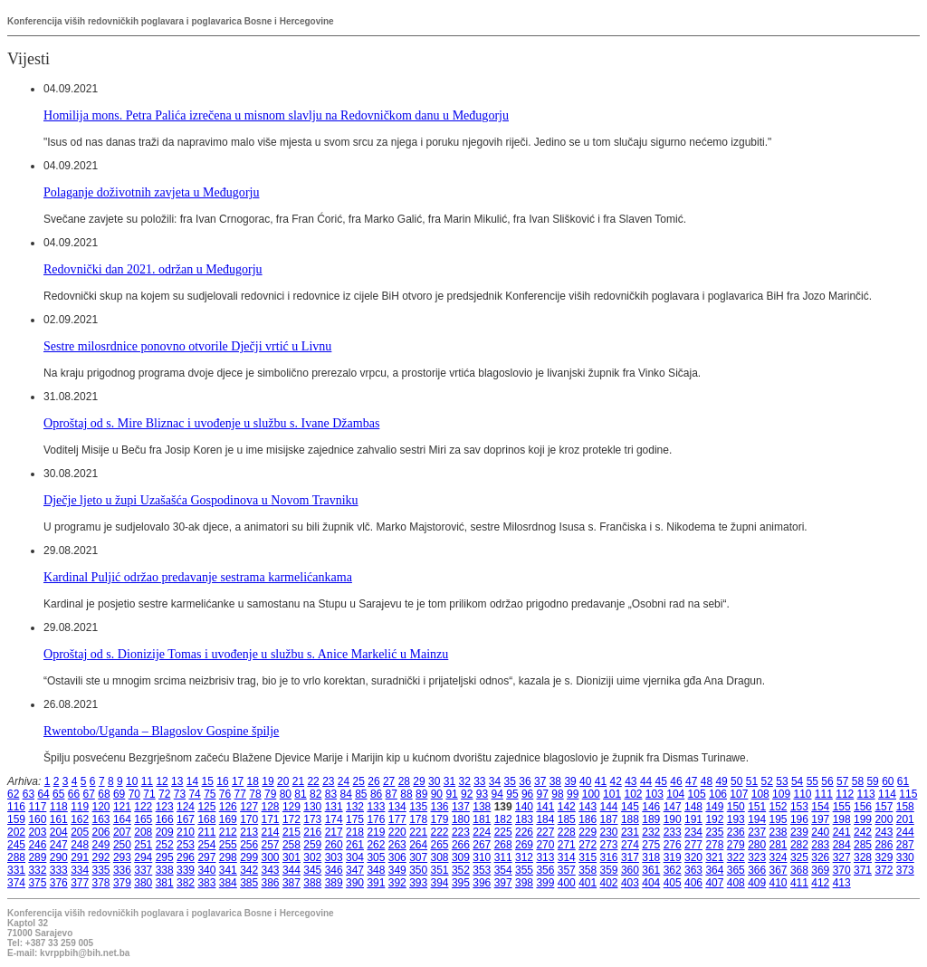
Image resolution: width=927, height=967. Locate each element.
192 (714, 819)
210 (186, 832)
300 (271, 857)
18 (253, 781)
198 (842, 819)
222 (440, 832)
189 (651, 819)
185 (567, 819)
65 (58, 794)
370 (842, 870)
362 (673, 870)
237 (757, 832)
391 (376, 882)
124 (186, 806)
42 (615, 781)
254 (206, 844)
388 (312, 882)
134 (397, 806)
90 (437, 794)
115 (908, 794)
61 (903, 781)
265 (440, 844)
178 (418, 819)
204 (59, 832)
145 (630, 806)
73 (180, 794)
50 (736, 781)
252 (165, 844)
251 (143, 844)
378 (101, 882)
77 (240, 794)
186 (587, 819)
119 (80, 806)
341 (228, 870)
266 (461, 844)
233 (673, 832)
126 (228, 806)
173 (312, 819)
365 (736, 870)
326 (820, 857)
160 (37, 819)
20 (283, 781)
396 (482, 882)
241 (842, 832)
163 (101, 819)
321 (714, 857)
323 (757, 857)
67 (89, 794)
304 (355, 857)
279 (736, 844)
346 (334, 870)
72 (164, 794)
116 (16, 806)
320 (693, 857)
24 (343, 781)
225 (503, 832)
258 (291, 844)
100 (591, 794)
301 (291, 857)
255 (228, 844)
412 (820, 882)
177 (397, 819)
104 (675, 794)
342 (249, 870)
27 (389, 781)
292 (101, 857)
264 (418, 844)
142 (567, 806)
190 (673, 819)
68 (104, 794)
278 (714, 844)
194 (757, 819)
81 (300, 794)
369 (820, 870)
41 (601, 781)
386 (271, 882)
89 (421, 794)
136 (440, 806)
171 (271, 819)
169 (228, 819)
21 (298, 781)
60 (888, 781)
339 (186, 870)
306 (397, 857)
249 (101, 844)
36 (524, 781)
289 (37, 857)
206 (101, 832)
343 (271, 870)
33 (479, 781)
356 (545, 870)
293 (122, 857)
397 (503, 882)
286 (883, 844)
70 (134, 794)
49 (721, 781)
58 (858, 781)
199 (863, 819)
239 (799, 832)
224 (482, 832)
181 (482, 819)
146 (651, 806)
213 (249, 832)
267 (482, 844)
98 (557, 794)
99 (572, 794)
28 (404, 781)
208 (143, 832)
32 (464, 781)
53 (782, 781)
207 (122, 832)
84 (345, 794)
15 (208, 781)
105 (697, 794)
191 (693, 819)
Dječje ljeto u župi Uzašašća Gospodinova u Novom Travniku (200, 500)
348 (376, 870)
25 (359, 781)
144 (609, 806)
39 (570, 781)
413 (842, 882)
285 (863, 844)
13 (177, 781)
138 (482, 806)
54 (797, 781)
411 (799, 882)
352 (461, 870)
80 (285, 794)
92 (467, 794)
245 (16, 844)
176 (376, 819)
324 (778, 857)
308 (440, 857)
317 (630, 857)
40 (585, 781)
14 (192, 781)
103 (654, 794)
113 (866, 794)
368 (799, 870)
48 (706, 781)
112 (845, 794)
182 (503, 819)
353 (482, 870)
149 (714, 806)
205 (80, 832)
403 (630, 882)
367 (778, 870)
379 (122, 882)
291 (80, 857)
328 (863, 857)
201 (905, 819)
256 (249, 844)
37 (540, 781)
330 (905, 857)
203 (37, 832)
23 (328, 781)
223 (461, 832)
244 (905, 832)
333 (59, 870)
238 (778, 832)
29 (419, 781)
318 (651, 857)
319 (673, 857)
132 (355, 806)
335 (101, 870)
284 (842, 844)
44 (646, 781)
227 (545, 832)
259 (312, 844)
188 (630, 819)
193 (736, 819)
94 (497, 794)
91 (451, 794)
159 (16, 819)
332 (37, 870)
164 (122, 819)
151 (757, 806)
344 (291, 870)
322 (736, 857)
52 (767, 781)
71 (149, 794)
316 (609, 857)
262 (376, 844)
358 (587, 870)
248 (80, 844)
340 (206, 870)
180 (461, 819)
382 (186, 882)
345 (312, 870)
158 (905, 806)
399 (545, 882)
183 (524, 819)
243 (883, 832)
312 (524, 857)
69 (119, 794)
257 (271, 844)
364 (714, 870)
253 (186, 844)
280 (757, 844)
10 (132, 781)
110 (802, 794)
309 (461, 857)
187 (609, 819)
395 (461, 882)
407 (714, 882)
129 (291, 806)
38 (555, 781)
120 (101, 806)
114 (887, 794)
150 (736, 806)
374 (16, 882)
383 (206, 882)
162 (80, 819)
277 (693, 844)
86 (376, 794)
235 (714, 832)
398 (524, 882)
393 (418, 882)
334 (80, 870)
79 (270, 794)
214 (271, 832)
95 (512, 794)
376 (59, 882)
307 (418, 857)
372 (883, 870)
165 (143, 819)
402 (609, 882)
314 (567, 857)
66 (74, 794)
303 (334, 857)
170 (249, 819)
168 (206, 819)
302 (312, 857)
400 (567, 882)
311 (503, 857)
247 (59, 844)
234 (693, 832)
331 (16, 870)
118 (59, 806)
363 (693, 870)
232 (651, 832)
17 (238, 781)
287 (905, 844)
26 (373, 781)
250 (122, 844)
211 (206, 832)
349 (397, 870)
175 (355, 819)
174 (334, 819)
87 (391, 794)
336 (122, 870)
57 (842, 781)
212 (228, 832)
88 (406, 794)
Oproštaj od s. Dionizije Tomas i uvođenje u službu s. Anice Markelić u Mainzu (245, 653)
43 (630, 781)
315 (587, 857)
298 (228, 857)
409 (757, 882)
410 (778, 882)
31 (449, 781)
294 (143, 857)
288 (16, 857)
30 (434, 781)
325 (799, 857)
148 (693, 806)
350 (418, 870)
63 (28, 794)
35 (510, 781)
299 (249, 857)
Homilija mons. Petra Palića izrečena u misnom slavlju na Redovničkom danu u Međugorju (276, 115)
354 (503, 870)
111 (824, 794)
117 (37, 806)
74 (194, 794)
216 (312, 832)
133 (376, 806)
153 (799, 806)
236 (736, 832)
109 (781, 794)
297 (206, 857)
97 (543, 794)
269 (524, 844)
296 (186, 857)
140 (524, 806)
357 (567, 870)
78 (255, 794)
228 (567, 832)
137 (461, 806)
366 (757, 870)
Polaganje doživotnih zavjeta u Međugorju (151, 192)
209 (165, 832)
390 (355, 882)
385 (249, 882)
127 (249, 806)
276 (673, 844)
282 (799, 844)
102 (633, 794)
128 (271, 806)
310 (482, 857)
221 (418, 832)
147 (673, 806)
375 (37, 882)
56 (827, 781)
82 (315, 794)
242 (863, 832)
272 (587, 844)
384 (228, 882)
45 (661, 781)
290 (59, 857)
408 (736, 882)
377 (80, 882)
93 (482, 794)
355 (524, 870)
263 (397, 844)
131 (334, 806)
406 (693, 882)
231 (630, 832)
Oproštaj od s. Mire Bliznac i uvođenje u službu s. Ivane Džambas (211, 423)
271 (567, 844)
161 (59, 819)
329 (883, 857)
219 (376, 832)
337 (143, 870)
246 (37, 844)
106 (718, 794)
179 (440, 819)
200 (883, 819)
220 (397, 832)
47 (691, 781)
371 (863, 870)
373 (905, 870)
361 (651, 870)
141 (545, 806)
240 (820, 832)
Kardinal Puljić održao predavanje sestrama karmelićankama (197, 577)
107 (739, 794)
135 (418, 806)
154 (820, 806)
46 (676, 781)
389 (334, 882)
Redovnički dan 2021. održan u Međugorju (153, 269)
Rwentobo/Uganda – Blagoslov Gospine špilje (161, 730)
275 (651, 844)
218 (355, 832)
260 (334, 844)
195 (778, 819)
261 (355, 844)
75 (209, 794)
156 (863, 806)
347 (355, 870)
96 (527, 794)
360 (630, 870)
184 (545, 819)
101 (612, 794)
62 (13, 794)
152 (778, 806)
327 (842, 857)
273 (609, 844)
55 (812, 781)
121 (122, 806)
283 (820, 844)
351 (440, 870)
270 (545, 844)
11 (147, 781)
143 (587, 806)
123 (165, 806)
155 (842, 806)
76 (225, 794)
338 (165, 870)
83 (331, 794)
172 (291, 819)
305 (376, 857)
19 (267, 781)
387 (291, 882)
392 (397, 882)
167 (186, 819)
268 (503, 844)
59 (872, 781)
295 (165, 857)
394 (440, 882)
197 (820, 819)
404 (651, 882)
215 (291, 832)
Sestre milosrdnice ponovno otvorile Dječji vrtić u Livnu (187, 346)
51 (752, 781)
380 (143, 882)
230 (609, 832)
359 (609, 870)
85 (361, 794)
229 (587, 832)
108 (760, 794)
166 (165, 819)
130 (312, 806)
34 (495, 781)
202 (16, 832)
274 (630, 844)
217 (334, 832)
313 (545, 857)
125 (206, 806)
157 (883, 806)
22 (313, 781)
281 (778, 844)
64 (43, 794)
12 (161, 781)
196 (799, 819)
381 (165, 882)
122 (143, 806)
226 (524, 832)
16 (222, 781)
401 (587, 882)
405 (673, 882)
